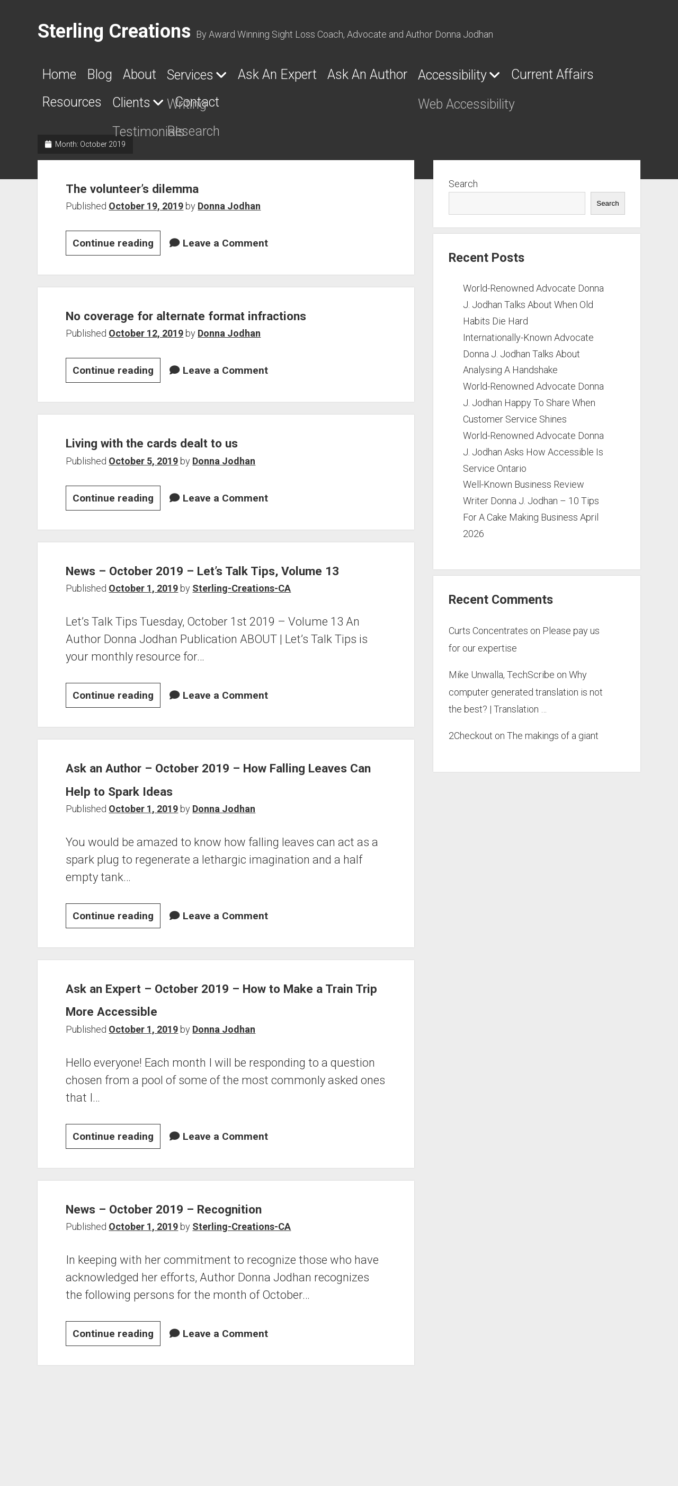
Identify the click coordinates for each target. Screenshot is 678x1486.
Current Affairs (220, 109)
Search (463, 190)
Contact (497, 109)
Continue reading (116, 251)
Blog (119, 78)
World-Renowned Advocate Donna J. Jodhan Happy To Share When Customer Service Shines (533, 409)
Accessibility (87, 109)
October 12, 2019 (146, 362)
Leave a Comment (225, 249)
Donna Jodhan (229, 212)
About (173, 78)
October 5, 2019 (143, 490)
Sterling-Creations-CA (241, 640)
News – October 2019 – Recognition (203, 1260)
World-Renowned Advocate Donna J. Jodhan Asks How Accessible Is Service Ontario (533, 458)
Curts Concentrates (488, 637)
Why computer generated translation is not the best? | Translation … (526, 698)
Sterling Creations (114, 31)
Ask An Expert (356, 78)
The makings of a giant (553, 742)
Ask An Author (476, 78)
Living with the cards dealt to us (187, 471)
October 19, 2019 (146, 212)
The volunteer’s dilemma (159, 193)
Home (64, 78)
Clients (409, 109)
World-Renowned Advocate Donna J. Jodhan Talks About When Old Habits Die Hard (533, 311)
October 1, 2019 (143, 640)
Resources (329, 109)
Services (241, 78)
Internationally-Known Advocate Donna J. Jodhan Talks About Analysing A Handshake (528, 360)
